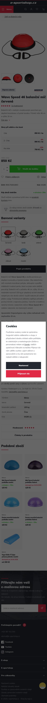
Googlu (27, 345)
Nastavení (23, 366)
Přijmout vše (24, 374)
